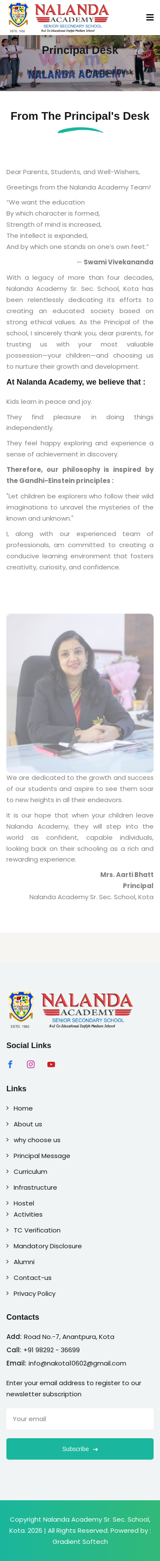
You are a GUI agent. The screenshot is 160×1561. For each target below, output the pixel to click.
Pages (65, 72)
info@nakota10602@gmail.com (77, 1363)
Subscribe (80, 1448)
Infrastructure (31, 1187)
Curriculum (26, 1171)
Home (36, 72)
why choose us (33, 1139)
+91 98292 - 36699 (51, 1349)
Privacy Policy (30, 1293)
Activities (24, 1214)
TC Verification (33, 1230)
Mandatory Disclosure (44, 1245)
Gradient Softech (80, 1541)
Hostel (20, 1203)
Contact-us (29, 1277)
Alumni (20, 1261)
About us (24, 1124)
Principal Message (38, 1155)
